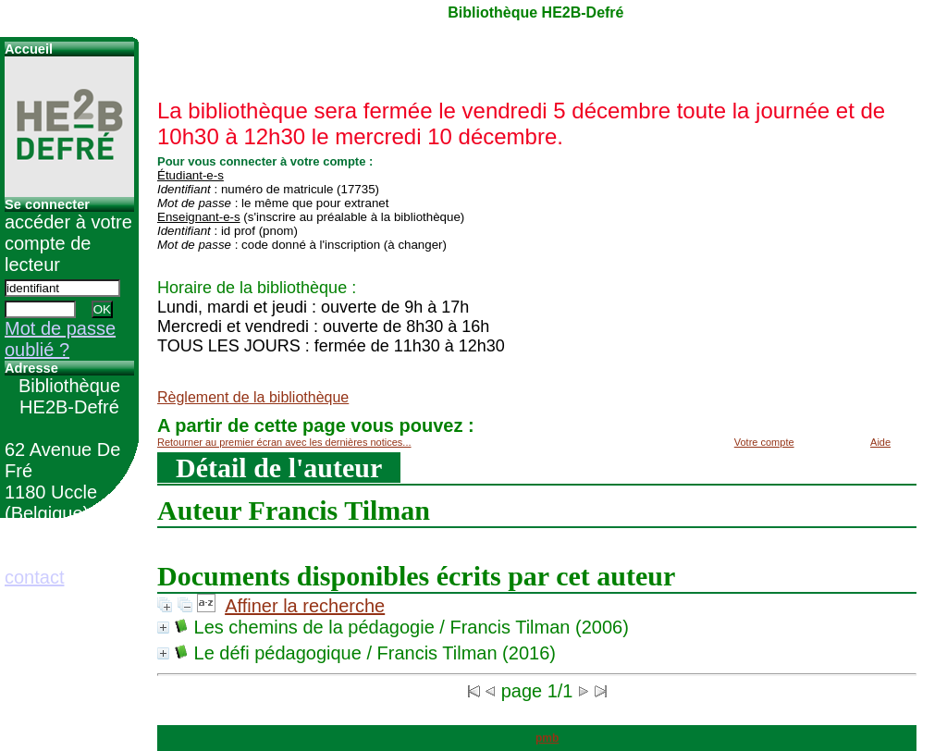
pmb (547, 738)
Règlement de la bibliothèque (253, 397)
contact (34, 577)
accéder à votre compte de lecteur (68, 243)
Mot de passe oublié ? (60, 339)
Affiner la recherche (305, 606)
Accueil (29, 49)
